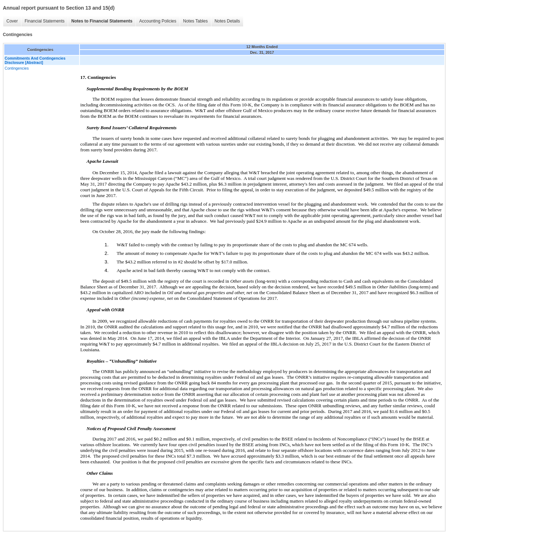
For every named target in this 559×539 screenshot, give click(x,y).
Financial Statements (45, 21)
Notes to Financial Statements (101, 21)
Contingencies (17, 68)
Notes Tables (195, 21)
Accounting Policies (157, 21)
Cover (12, 21)
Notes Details (227, 21)
